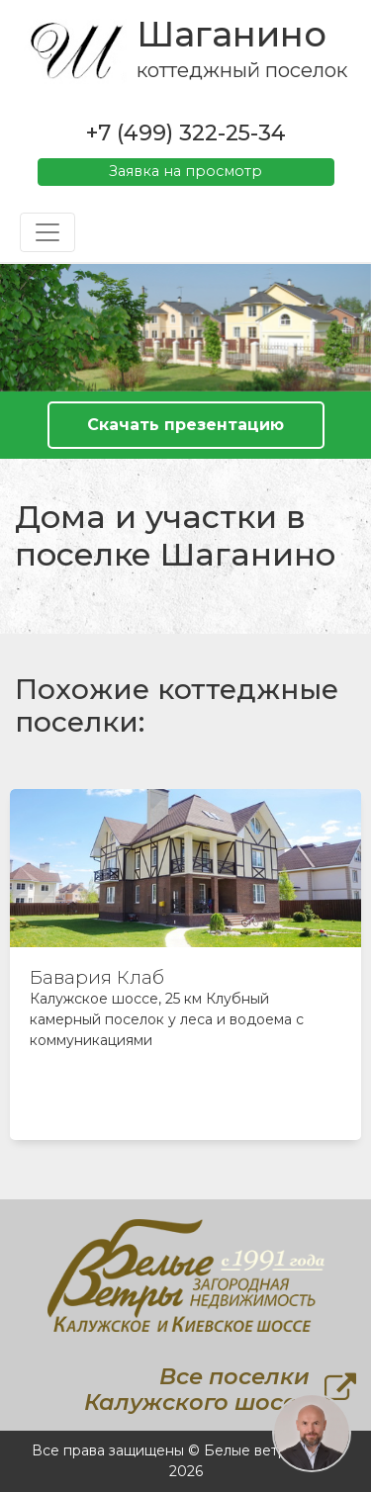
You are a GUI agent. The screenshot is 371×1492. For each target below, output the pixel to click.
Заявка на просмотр (185, 171)
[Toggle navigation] (47, 232)
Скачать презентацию (185, 424)
